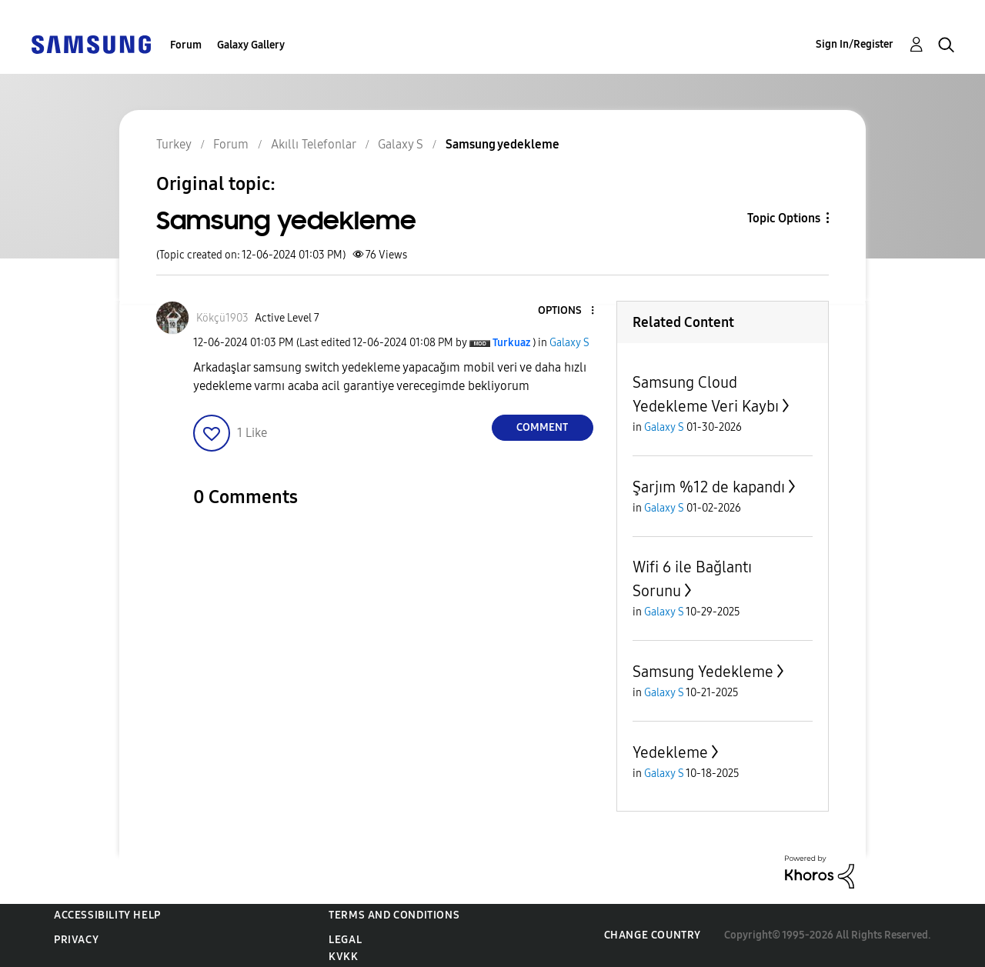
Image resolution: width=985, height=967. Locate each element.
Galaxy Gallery (251, 45)
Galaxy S (569, 342)
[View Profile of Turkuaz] (511, 342)
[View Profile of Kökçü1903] (222, 318)
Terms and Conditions (394, 915)
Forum (186, 45)
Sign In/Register (854, 44)
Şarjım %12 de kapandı (709, 487)
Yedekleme (670, 752)
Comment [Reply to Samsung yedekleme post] (542, 427)
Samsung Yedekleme (703, 671)
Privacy (76, 939)
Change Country (652, 935)
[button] (566, 311)
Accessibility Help (107, 915)
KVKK (343, 956)
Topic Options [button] (783, 218)
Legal (345, 939)
